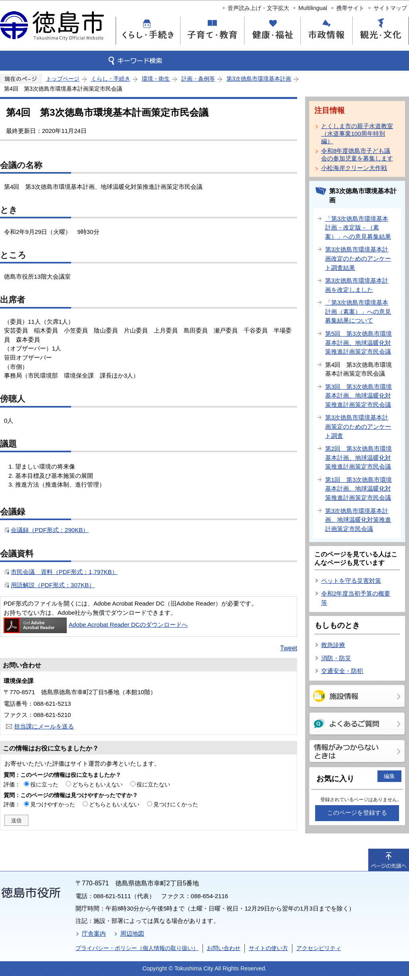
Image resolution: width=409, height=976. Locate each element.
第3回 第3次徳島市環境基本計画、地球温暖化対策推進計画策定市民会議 (358, 395)
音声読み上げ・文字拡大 (258, 8)
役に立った (44, 784)
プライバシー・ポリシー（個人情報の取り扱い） (137, 948)
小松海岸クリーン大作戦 (354, 167)
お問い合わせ (223, 948)
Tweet (288, 648)
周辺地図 (132, 933)
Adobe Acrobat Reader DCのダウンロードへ (96, 624)
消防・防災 (336, 658)
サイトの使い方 (268, 948)
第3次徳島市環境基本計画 (258, 78)
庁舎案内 (94, 933)
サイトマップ (390, 8)
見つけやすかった (52, 804)
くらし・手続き (110, 78)
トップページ (62, 78)
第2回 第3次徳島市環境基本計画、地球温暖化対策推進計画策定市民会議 (358, 457)
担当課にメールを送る (44, 726)
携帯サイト (350, 8)
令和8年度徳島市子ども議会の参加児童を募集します (357, 154)
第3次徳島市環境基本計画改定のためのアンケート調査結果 (358, 258)
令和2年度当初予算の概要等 (355, 598)
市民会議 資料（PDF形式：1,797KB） (64, 571)
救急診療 (333, 644)
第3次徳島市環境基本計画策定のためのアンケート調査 (358, 426)
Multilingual (312, 8)
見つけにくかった (175, 804)
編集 (389, 776)
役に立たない (153, 784)
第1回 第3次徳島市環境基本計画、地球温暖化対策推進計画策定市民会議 (358, 488)
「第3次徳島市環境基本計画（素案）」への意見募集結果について (358, 311)
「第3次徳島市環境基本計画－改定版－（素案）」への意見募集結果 (358, 227)
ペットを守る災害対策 (351, 580)
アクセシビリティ (318, 948)
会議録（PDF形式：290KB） (50, 530)
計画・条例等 (198, 78)
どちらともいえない (97, 784)
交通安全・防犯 (342, 670)
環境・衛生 (156, 78)
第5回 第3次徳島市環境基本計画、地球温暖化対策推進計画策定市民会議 (358, 342)
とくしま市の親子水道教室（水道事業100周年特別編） (357, 134)
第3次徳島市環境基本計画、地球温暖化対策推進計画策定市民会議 (358, 519)
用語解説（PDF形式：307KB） (53, 585)
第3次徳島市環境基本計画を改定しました (356, 285)
